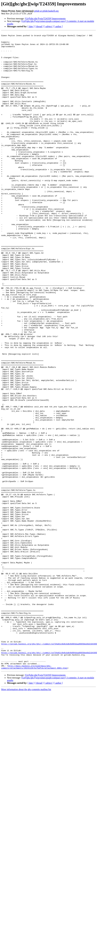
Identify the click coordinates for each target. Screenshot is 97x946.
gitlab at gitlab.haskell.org (46, 11)
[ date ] (31, 26)
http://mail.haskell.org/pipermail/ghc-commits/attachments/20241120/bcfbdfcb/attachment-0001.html (34, 794)
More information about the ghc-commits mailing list (26, 817)
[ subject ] (48, 26)
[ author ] (58, 26)
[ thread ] (39, 26)
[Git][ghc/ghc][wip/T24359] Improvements (45, 18)
